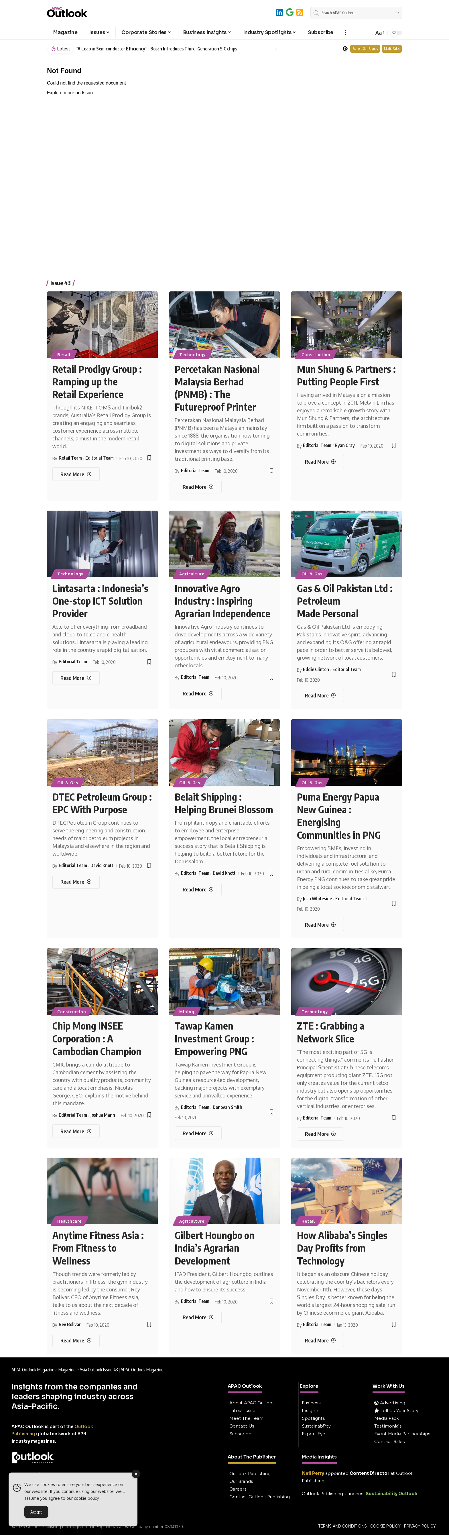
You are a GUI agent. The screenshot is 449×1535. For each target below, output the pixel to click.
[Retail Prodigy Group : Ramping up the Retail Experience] (75, 474)
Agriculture (191, 573)
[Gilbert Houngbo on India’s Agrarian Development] (198, 1317)
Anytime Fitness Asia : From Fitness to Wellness (98, 1247)
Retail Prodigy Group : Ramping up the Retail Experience (97, 381)
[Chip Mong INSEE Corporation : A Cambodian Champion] (75, 1131)
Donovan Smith (227, 1107)
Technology (192, 354)
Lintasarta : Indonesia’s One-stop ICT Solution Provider (100, 600)
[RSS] (300, 12)
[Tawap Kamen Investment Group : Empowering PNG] (198, 1133)
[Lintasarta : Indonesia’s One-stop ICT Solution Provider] (75, 678)
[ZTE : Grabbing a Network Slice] (320, 1134)
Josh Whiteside (317, 898)
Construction (316, 354)
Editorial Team (99, 458)
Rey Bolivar (70, 1324)
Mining (186, 1011)
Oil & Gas (312, 573)
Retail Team (70, 458)
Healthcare (69, 1221)
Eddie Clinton (316, 669)
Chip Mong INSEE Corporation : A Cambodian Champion (96, 1038)
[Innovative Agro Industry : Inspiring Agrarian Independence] (198, 693)
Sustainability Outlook (392, 1493)
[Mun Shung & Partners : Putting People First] (320, 461)
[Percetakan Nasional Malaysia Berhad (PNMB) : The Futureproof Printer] (198, 486)
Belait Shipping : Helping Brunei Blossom (224, 803)
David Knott (101, 865)
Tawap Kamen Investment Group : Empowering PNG (214, 1038)
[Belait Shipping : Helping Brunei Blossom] (198, 889)
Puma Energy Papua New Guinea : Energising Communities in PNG (339, 816)
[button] (345, 33)
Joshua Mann (102, 1115)
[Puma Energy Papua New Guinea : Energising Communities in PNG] (320, 924)
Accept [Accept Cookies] (36, 1511)
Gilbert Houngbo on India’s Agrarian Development (215, 1247)
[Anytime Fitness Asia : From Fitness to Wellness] (75, 1340)
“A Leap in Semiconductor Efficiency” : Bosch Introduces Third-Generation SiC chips (156, 49)
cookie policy (86, 1498)
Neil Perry (313, 1473)
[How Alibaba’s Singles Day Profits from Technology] (320, 1340)
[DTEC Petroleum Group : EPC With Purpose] (75, 882)
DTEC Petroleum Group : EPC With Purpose (102, 803)
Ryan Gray (345, 445)
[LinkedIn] (279, 12)
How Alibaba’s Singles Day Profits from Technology (342, 1247)
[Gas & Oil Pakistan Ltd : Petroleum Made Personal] (320, 695)
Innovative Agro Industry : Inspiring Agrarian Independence (222, 600)
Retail (64, 354)
